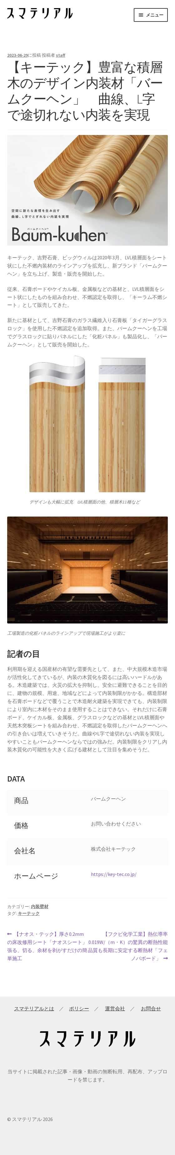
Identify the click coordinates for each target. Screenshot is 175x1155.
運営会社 (115, 1008)
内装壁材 (39, 906)
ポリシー (79, 1008)
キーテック (29, 913)
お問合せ (151, 1008)
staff (60, 55)
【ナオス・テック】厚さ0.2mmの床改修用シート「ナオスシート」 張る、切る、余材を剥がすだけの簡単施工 (47, 945)
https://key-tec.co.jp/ (114, 874)
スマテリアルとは (34, 1008)
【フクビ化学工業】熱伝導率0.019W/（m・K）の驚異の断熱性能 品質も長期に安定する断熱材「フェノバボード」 (128, 945)
